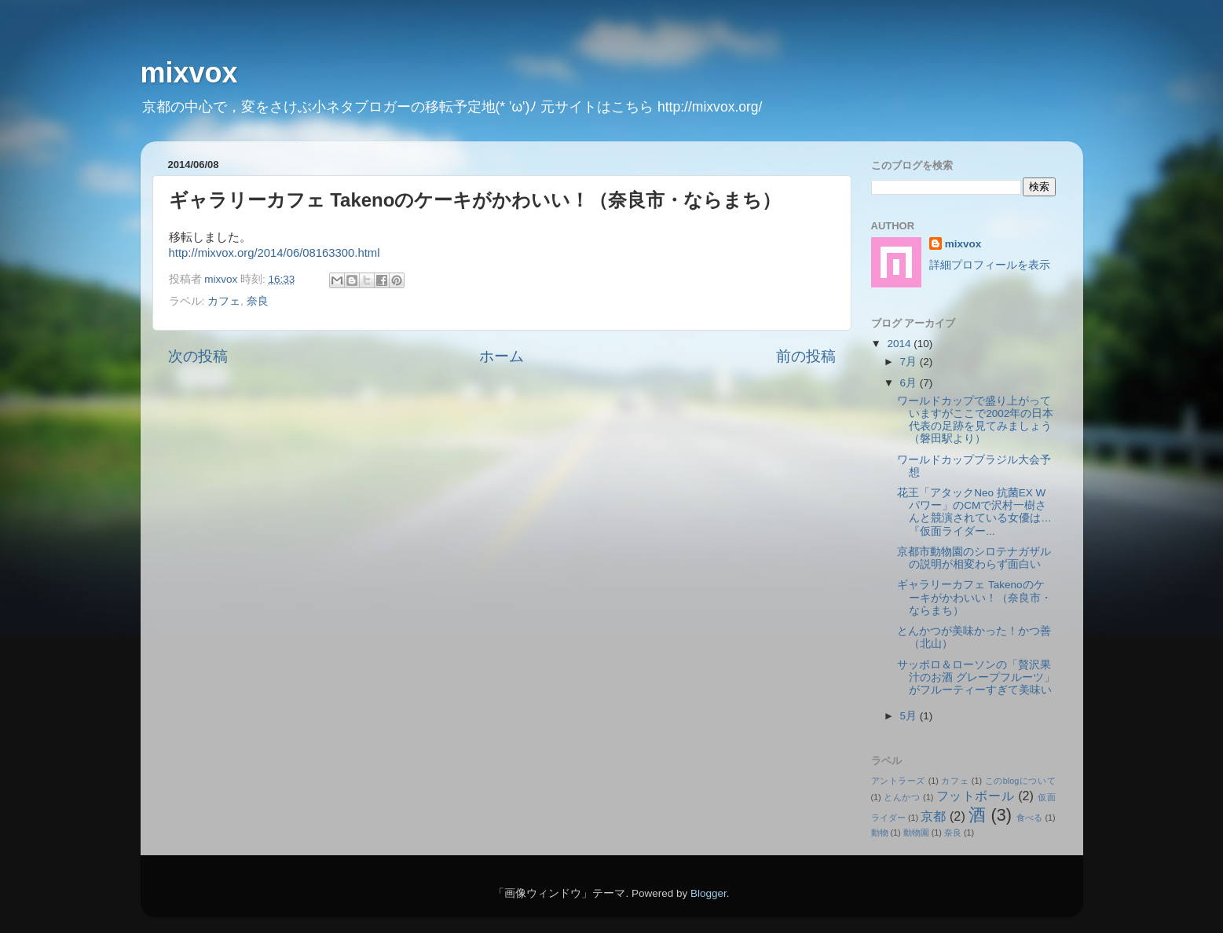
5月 (910, 716)
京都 (933, 816)
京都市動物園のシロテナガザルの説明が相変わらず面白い (974, 558)
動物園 (916, 832)
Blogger (708, 893)
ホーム (501, 356)
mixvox (189, 73)
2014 (900, 343)
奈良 (258, 301)
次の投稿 (198, 356)
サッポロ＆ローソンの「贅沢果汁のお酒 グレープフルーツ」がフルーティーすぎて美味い (976, 677)
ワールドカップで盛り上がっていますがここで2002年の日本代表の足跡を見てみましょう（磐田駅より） (975, 420)
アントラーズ (898, 780)
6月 (910, 383)
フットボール (975, 795)
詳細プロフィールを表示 (989, 265)
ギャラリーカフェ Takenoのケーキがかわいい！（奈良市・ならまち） (974, 597)
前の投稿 (806, 356)
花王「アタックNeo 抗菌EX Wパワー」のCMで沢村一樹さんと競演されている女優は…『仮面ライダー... (974, 512)
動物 (879, 832)
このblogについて (1020, 780)
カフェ (223, 301)
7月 (910, 362)
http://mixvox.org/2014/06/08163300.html (274, 253)
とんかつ (902, 797)
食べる (1029, 817)
